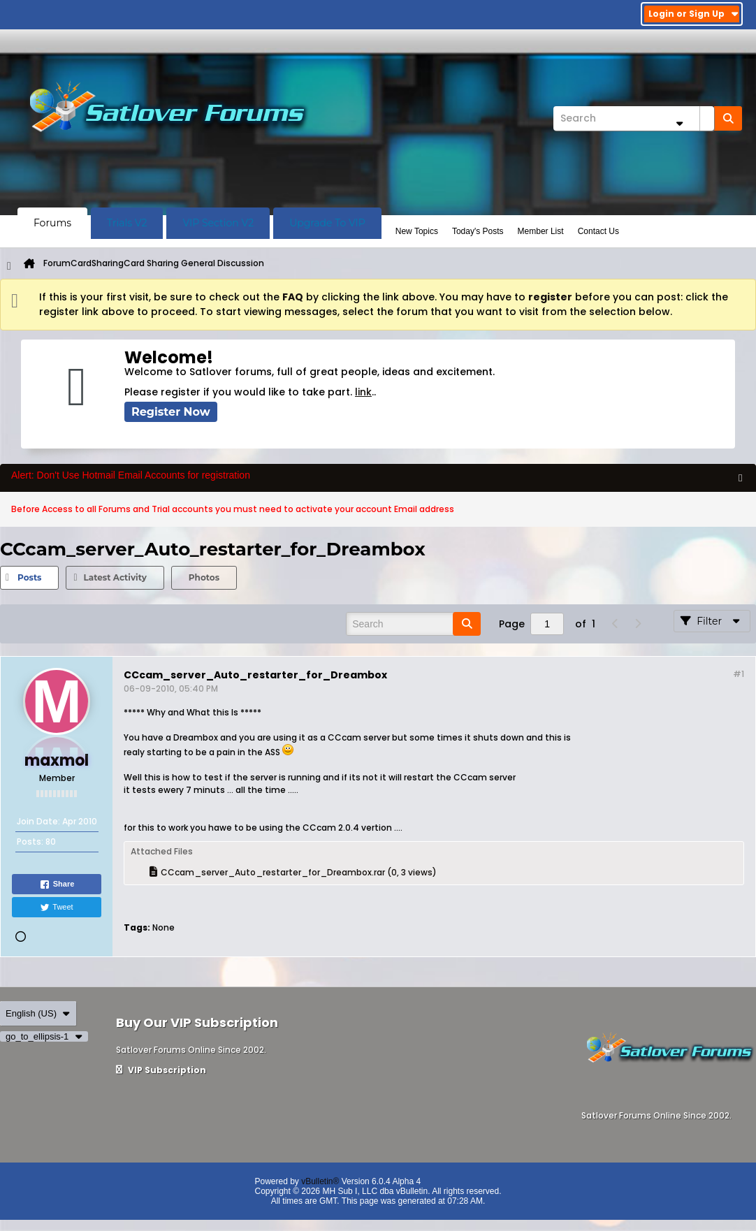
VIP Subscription (161, 1070)
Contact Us (598, 231)
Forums (52, 223)
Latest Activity (114, 577)
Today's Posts (478, 231)
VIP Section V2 (218, 223)
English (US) (38, 1013)
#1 (738, 674)
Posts (29, 577)
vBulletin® (320, 1181)
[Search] (633, 118)
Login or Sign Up (693, 14)
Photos (204, 577)
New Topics (416, 231)
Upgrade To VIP (327, 223)
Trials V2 (127, 223)
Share (57, 884)
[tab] (29, 578)
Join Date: (38, 821)
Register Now (170, 411)
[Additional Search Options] (679, 123)
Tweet (56, 907)
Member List (541, 231)
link (363, 392)
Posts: (30, 841)
